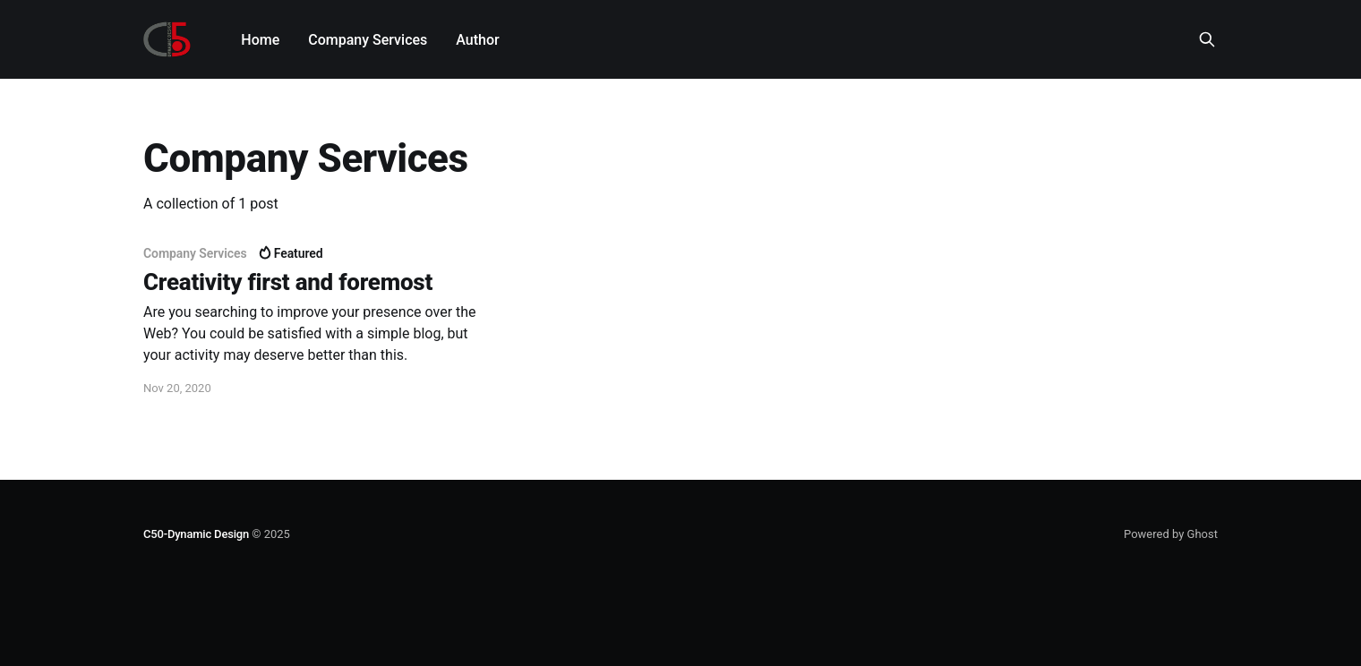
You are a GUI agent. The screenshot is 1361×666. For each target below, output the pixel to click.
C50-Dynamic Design (196, 534)
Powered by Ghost (1171, 534)
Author (477, 39)
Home (260, 39)
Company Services (367, 39)
